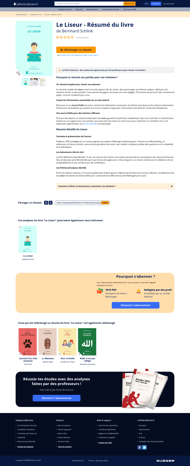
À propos (142, 425)
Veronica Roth (63, 441)
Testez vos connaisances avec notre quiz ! (79, 55)
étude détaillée (90, 123)
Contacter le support (107, 437)
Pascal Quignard (64, 429)
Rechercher (129, 4)
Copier (105, 203)
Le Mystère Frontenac (26, 429)
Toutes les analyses (25, 447)
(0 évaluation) (82, 37)
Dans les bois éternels (26, 441)
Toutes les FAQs (105, 443)
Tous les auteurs (65, 447)
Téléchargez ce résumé (76, 49)
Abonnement (144, 429)
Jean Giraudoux (64, 425)
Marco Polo (62, 433)
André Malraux (64, 437)
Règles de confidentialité (109, 433)
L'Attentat (21, 437)
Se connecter (169, 4)
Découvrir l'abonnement (135, 305)
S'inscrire (155, 4)
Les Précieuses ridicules (27, 425)
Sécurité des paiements (108, 425)
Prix (146, 4)
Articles (142, 437)
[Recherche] (89, 3)
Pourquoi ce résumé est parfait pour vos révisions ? (87, 77)
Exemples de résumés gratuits (151, 441)
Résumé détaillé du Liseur (71, 129)
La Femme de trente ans (27, 433)
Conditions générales (107, 429)
